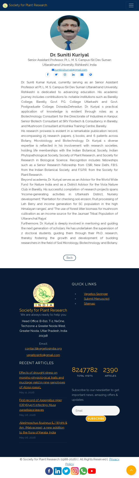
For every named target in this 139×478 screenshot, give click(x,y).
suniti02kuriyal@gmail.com (69, 69)
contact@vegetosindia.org (43, 348)
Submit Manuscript (96, 299)
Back (70, 257)
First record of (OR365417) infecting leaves (40, 405)
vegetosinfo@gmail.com (43, 355)
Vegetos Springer (96, 294)
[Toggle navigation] (131, 5)
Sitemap (89, 303)
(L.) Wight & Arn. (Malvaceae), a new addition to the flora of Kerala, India (43, 427)
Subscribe (95, 418)
